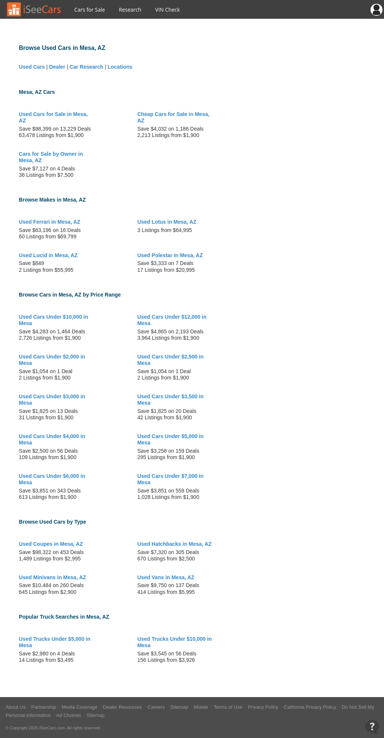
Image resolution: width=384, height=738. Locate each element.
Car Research (86, 67)
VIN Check (167, 9)
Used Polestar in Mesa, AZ (170, 255)
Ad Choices (69, 715)
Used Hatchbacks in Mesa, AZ (174, 544)
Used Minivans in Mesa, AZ (52, 577)
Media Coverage (80, 707)
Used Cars (32, 67)
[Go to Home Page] (34, 9)
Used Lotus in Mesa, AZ (166, 222)
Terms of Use (229, 707)
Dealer (57, 67)
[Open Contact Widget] (372, 727)
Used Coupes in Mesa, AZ (51, 544)
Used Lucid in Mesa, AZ (48, 255)
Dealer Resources (123, 707)
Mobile (202, 707)
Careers (156, 707)
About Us (16, 707)
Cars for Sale (89, 9)
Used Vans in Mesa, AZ (165, 577)
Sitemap (179, 707)
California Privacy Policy (311, 707)
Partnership (44, 707)
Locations (120, 67)
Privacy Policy (264, 707)
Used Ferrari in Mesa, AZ (49, 222)
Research (130, 9)
